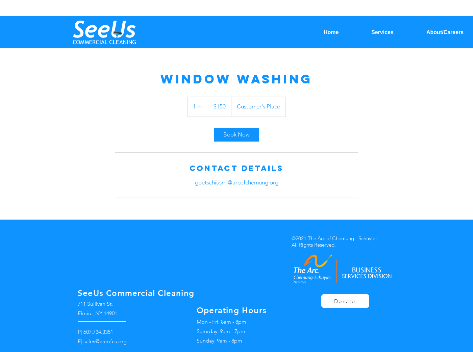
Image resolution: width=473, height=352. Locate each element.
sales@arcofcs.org (105, 341)
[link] (236, 135)
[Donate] (345, 301)
